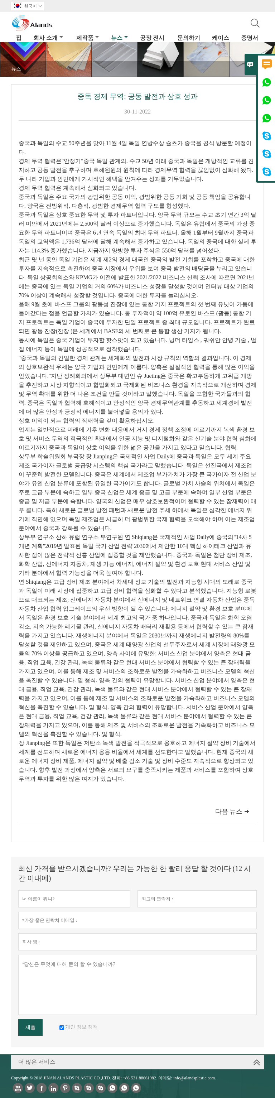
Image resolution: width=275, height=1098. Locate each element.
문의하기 (188, 38)
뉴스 (119, 38)
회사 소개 (48, 38)
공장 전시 (152, 38)
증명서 (249, 38)
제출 (30, 1027)
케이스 (220, 38)
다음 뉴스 (232, 811)
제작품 (87, 38)
